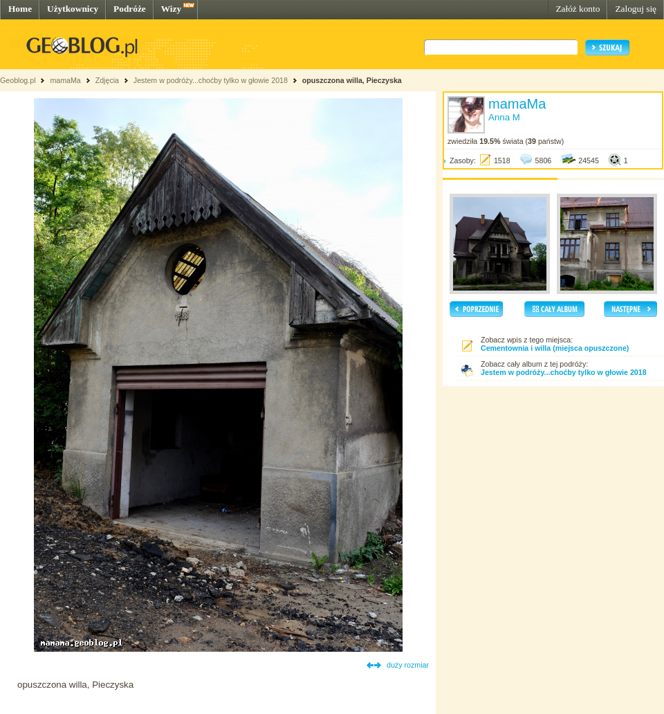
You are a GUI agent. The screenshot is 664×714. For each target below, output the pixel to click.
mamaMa (65, 80)
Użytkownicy (72, 8)
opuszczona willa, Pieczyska (352, 80)
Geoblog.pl (18, 80)
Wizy (171, 8)
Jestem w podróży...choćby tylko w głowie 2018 (210, 80)
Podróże (129, 8)
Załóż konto (577, 8)
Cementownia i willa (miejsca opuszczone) (555, 348)
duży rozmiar (408, 665)
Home (20, 8)
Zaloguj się (635, 8)
